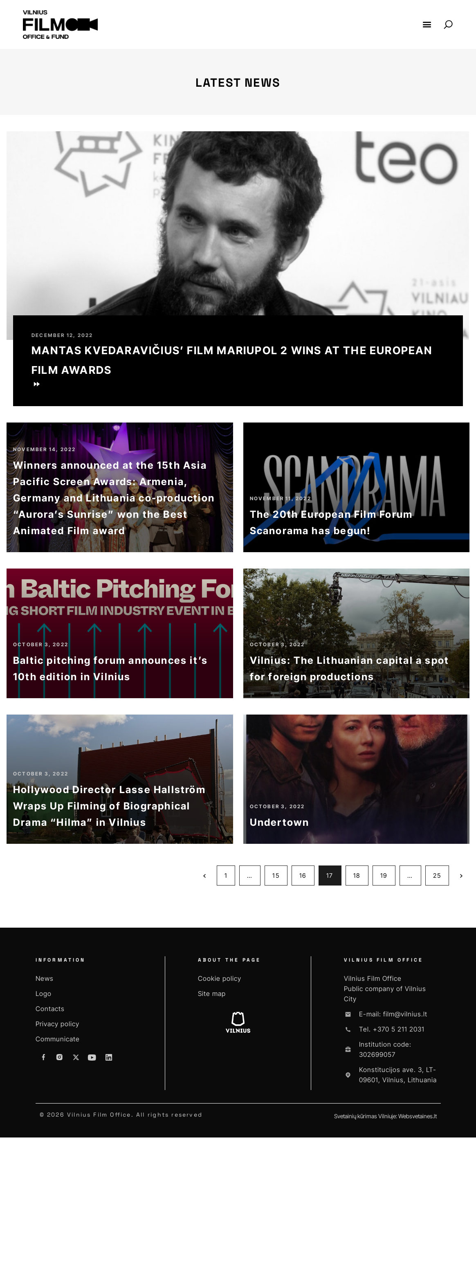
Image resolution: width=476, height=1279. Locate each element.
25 (441, 1014)
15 (279, 1014)
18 (360, 1014)
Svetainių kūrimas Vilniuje (365, 1257)
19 (387, 1014)
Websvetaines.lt (417, 1257)
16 (306, 1014)
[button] (426, 24)
